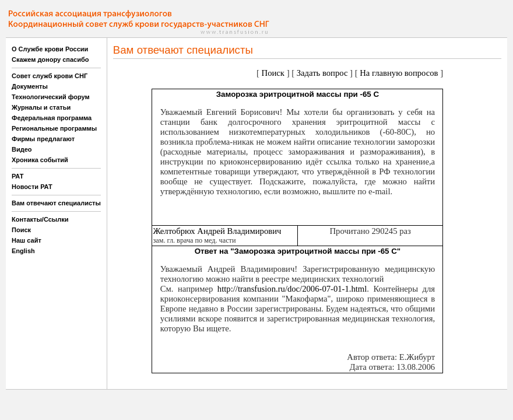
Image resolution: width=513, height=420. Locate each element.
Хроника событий (40, 159)
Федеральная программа (52, 117)
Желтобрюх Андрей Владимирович (217, 231)
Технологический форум (51, 96)
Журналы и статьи (41, 107)
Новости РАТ (32, 186)
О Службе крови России (50, 49)
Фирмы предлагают (43, 138)
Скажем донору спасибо (50, 59)
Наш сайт (26, 240)
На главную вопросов (399, 73)
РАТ (18, 176)
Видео (22, 149)
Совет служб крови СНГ (49, 75)
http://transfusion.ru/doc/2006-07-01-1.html (292, 288)
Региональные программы (54, 128)
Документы (30, 86)
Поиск (21, 229)
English (23, 250)
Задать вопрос (322, 73)
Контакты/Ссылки (40, 219)
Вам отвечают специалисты (56, 203)
